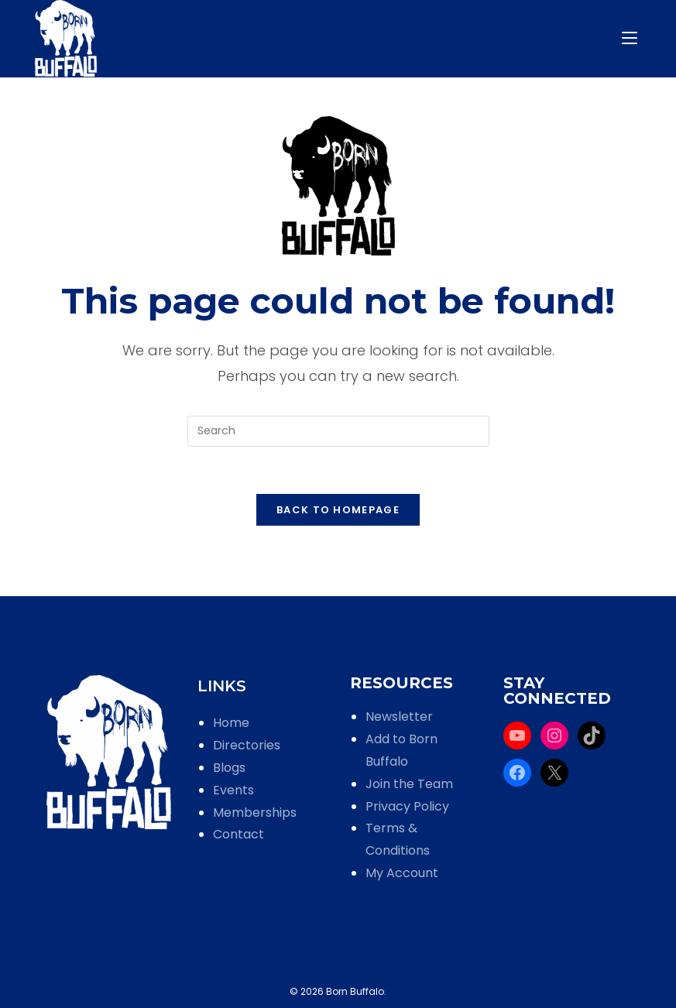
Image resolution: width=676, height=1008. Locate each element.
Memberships (255, 812)
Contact (238, 834)
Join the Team (409, 784)
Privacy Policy (407, 806)
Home (231, 723)
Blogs (229, 768)
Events (233, 790)
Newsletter (399, 716)
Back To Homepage (338, 509)
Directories (246, 745)
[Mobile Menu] (632, 38)
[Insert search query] (338, 431)
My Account (401, 873)
